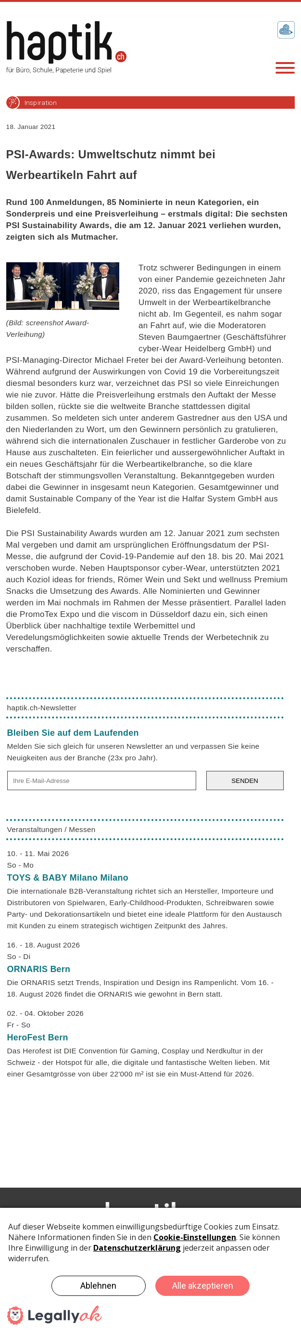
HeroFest (37, 1037)
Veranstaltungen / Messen (51, 829)
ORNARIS (39, 969)
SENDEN (244, 780)
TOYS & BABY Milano (67, 878)
